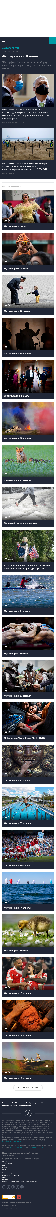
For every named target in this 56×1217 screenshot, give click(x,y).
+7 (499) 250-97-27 (37, 1147)
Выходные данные (10, 1206)
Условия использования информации (18, 1203)
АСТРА (4, 1169)
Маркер (5, 1167)
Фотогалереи (10, 48)
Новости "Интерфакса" (10, 1176)
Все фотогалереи (28, 1087)
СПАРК (4, 1161)
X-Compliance (7, 1163)
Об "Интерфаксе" (19, 1103)
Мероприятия (25, 1106)
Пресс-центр (34, 1103)
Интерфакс (28, 40)
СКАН (4, 1177)
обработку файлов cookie (11, 1142)
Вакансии (45, 1103)
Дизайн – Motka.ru (9, 1208)
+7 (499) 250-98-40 (17, 1147)
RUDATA (5, 1179)
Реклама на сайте (9, 1106)
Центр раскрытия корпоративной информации (19, 1181)
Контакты (6, 1103)
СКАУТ (4, 1165)
